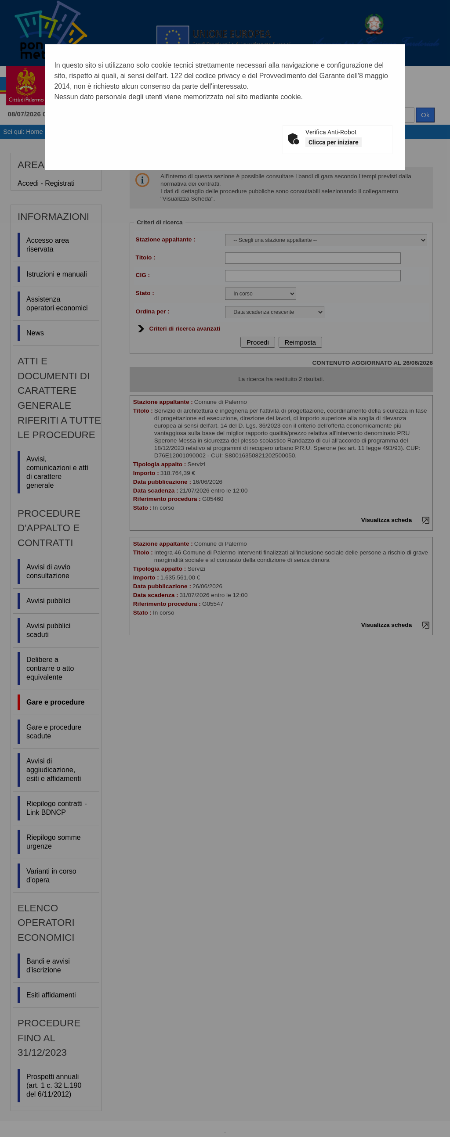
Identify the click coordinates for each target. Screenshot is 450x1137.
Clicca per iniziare (333, 142)
